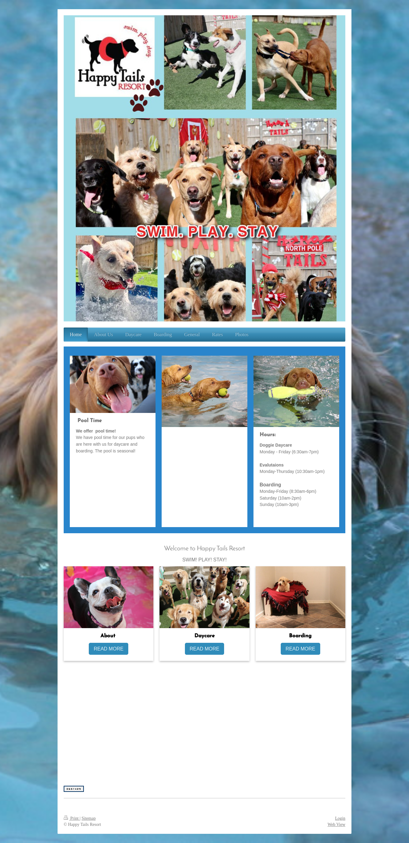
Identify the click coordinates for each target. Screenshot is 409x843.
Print (72, 818)
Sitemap (89, 818)
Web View (336, 824)
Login (340, 818)
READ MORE (108, 648)
